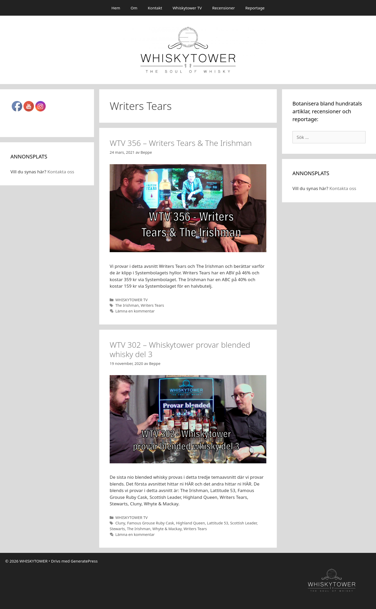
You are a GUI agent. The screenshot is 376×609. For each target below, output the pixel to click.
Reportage (255, 7)
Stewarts (117, 528)
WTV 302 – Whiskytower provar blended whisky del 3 (180, 349)
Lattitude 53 (217, 523)
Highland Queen (190, 523)
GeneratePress (84, 561)
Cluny (120, 523)
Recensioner (223, 7)
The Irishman (127, 305)
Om (134, 7)
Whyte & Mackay (167, 528)
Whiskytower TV (187, 7)
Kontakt (155, 7)
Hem (115, 7)
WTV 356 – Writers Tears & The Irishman (181, 143)
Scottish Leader (243, 523)
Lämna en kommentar (135, 311)
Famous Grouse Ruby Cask (150, 523)
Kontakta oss (60, 172)
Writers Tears (152, 305)
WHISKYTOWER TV (131, 299)
